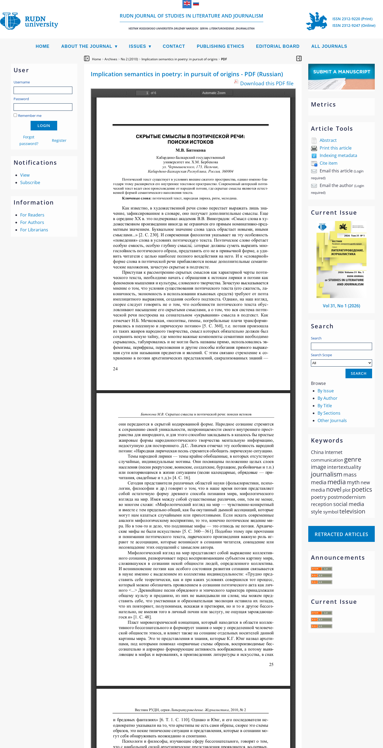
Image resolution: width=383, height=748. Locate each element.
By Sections (329, 413)
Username (22, 82)
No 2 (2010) (129, 59)
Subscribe (30, 182)
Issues (137, 46)
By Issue (326, 391)
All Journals (329, 46)
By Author (328, 398)
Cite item (329, 163)
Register (59, 140)
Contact (174, 46)
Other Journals (332, 420)
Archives (111, 59)
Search (316, 338)
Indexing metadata (338, 155)
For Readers (32, 215)
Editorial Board (278, 46)
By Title (325, 406)
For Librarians (34, 230)
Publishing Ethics (220, 46)
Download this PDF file (267, 83)
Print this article (336, 148)
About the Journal (86, 46)
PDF (224, 59)
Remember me (29, 115)
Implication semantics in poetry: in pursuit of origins (179, 59)
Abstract (328, 140)
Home (42, 46)
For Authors (32, 222)
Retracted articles (341, 534)
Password (21, 98)
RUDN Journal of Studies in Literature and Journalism (191, 21)
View (25, 175)
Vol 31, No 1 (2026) (341, 306)
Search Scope (341, 359)
